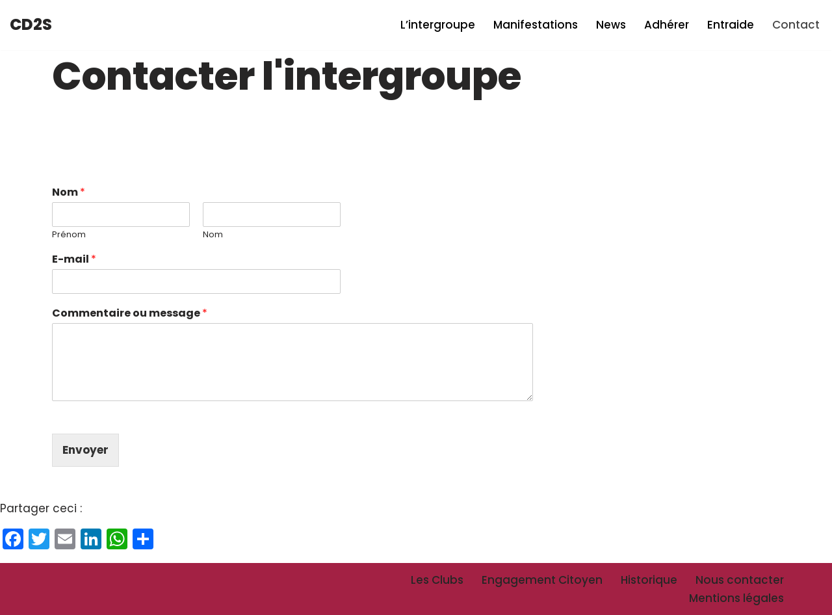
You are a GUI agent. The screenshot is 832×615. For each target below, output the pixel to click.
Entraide (730, 25)
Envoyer (85, 450)
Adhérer (666, 25)
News (611, 25)
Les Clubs (437, 580)
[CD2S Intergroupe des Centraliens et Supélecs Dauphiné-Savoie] (31, 25)
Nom (68, 193)
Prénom (69, 235)
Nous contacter (740, 580)
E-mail (74, 260)
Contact (796, 25)
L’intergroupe (437, 25)
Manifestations (535, 25)
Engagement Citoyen (542, 580)
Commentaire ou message (129, 314)
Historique (649, 580)
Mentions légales (736, 598)
